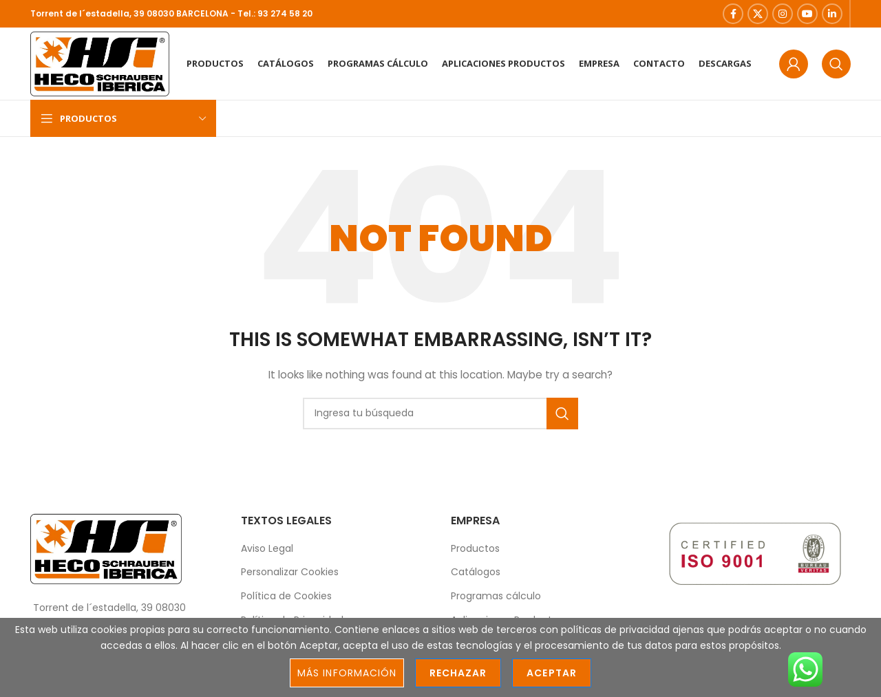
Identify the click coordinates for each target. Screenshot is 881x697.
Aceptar (551, 673)
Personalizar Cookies (290, 572)
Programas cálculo (496, 596)
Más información (346, 673)
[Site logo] (99, 62)
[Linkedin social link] (832, 13)
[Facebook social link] (733, 13)
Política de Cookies (286, 596)
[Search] (836, 64)
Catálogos (475, 572)
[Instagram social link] (782, 13)
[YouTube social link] (807, 13)
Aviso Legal (267, 548)
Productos (475, 548)
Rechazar (458, 673)
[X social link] (757, 13)
